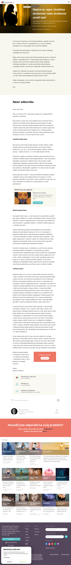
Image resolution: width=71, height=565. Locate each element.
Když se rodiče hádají (34, 478)
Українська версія (50, 548)
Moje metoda (47, 451)
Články (27, 529)
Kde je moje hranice (6, 503)
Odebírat (66, 536)
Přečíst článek (37, 202)
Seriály (27, 540)
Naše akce (26, 543)
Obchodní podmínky (54, 554)
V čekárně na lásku (21, 503)
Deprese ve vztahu (39, 193)
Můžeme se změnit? (46, 478)
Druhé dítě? (6, 477)
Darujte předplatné (11, 542)
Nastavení (9, 562)
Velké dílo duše (61, 477)
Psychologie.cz (7, 2)
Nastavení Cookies (65, 554)
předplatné (48, 429)
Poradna (27, 537)
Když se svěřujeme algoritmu (21, 478)
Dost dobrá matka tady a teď (35, 503)
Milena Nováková (24, 410)
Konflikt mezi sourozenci (61, 503)
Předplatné (45, 358)
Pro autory (37, 531)
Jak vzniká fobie (34, 451)
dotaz (45, 431)
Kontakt (36, 534)
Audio (26, 531)
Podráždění (46, 503)
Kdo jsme (36, 529)
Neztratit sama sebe (20, 452)
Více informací (6, 557)
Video (26, 534)
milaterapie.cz (22, 413)
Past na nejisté (7, 451)
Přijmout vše (23, 562)
